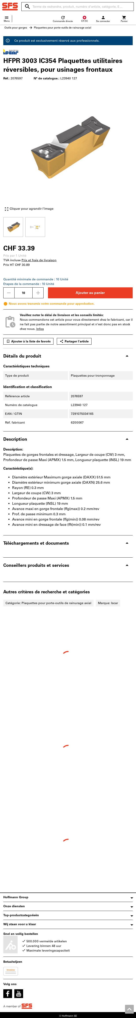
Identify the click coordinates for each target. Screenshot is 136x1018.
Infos (40, 329)
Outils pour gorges (15, 27)
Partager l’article (74, 341)
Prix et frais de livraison (39, 260)
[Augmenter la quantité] (38, 292)
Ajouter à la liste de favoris (28, 341)
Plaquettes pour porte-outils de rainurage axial (62, 27)
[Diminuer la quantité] (8, 292)
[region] (68, 226)
